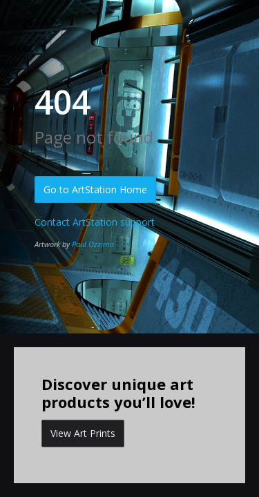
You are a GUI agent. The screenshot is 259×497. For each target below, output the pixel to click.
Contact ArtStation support (95, 221)
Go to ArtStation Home (95, 189)
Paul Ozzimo (93, 244)
